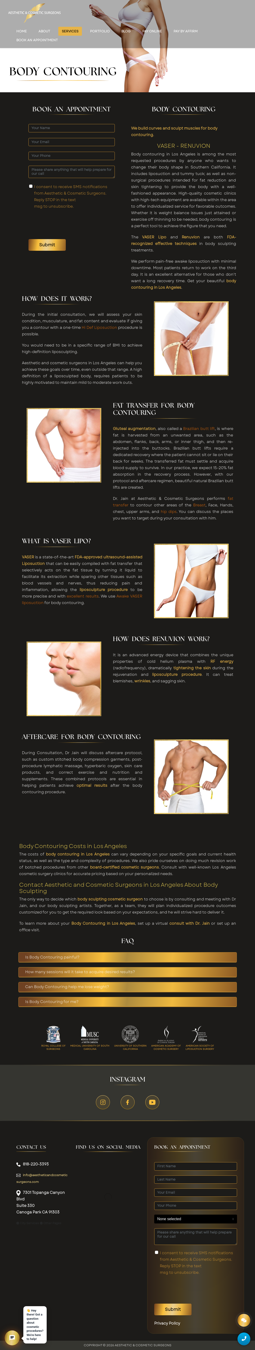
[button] (12, 1337)
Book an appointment (37, 40)
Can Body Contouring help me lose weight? (67, 986)
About (44, 31)
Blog (126, 31)
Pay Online (152, 31)
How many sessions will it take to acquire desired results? (80, 972)
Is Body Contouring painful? (52, 957)
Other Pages (50, 1223)
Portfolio (100, 31)
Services (70, 31)
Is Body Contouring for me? (52, 1001)
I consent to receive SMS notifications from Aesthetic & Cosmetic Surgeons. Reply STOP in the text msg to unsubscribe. (70, 196)
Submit (47, 245)
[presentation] (63, 224)
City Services (27, 1223)
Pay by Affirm (186, 31)
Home (21, 31)
